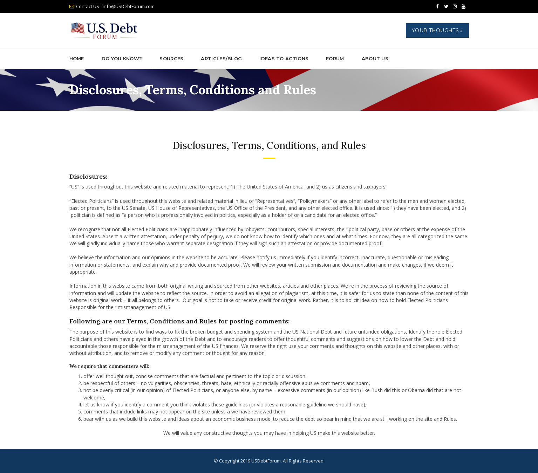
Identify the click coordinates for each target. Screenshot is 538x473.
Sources (171, 58)
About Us (375, 58)
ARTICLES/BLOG (221, 58)
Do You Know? (122, 58)
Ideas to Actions (283, 58)
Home (76, 58)
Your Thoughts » (437, 30)
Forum (335, 58)
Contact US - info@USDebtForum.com (115, 6)
